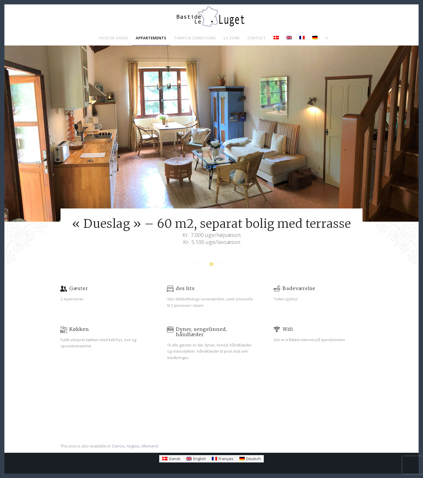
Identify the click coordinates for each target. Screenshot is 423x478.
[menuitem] (113, 38)
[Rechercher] (324, 38)
